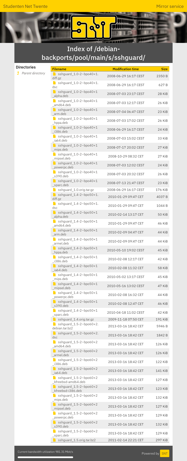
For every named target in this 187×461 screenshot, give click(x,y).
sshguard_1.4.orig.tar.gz (73, 319)
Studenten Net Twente (25, 6)
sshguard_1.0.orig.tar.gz (73, 190)
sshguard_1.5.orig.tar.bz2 (74, 440)
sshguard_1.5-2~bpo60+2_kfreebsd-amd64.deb (75, 380)
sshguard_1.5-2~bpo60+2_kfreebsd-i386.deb (75, 388)
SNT (165, 453)
